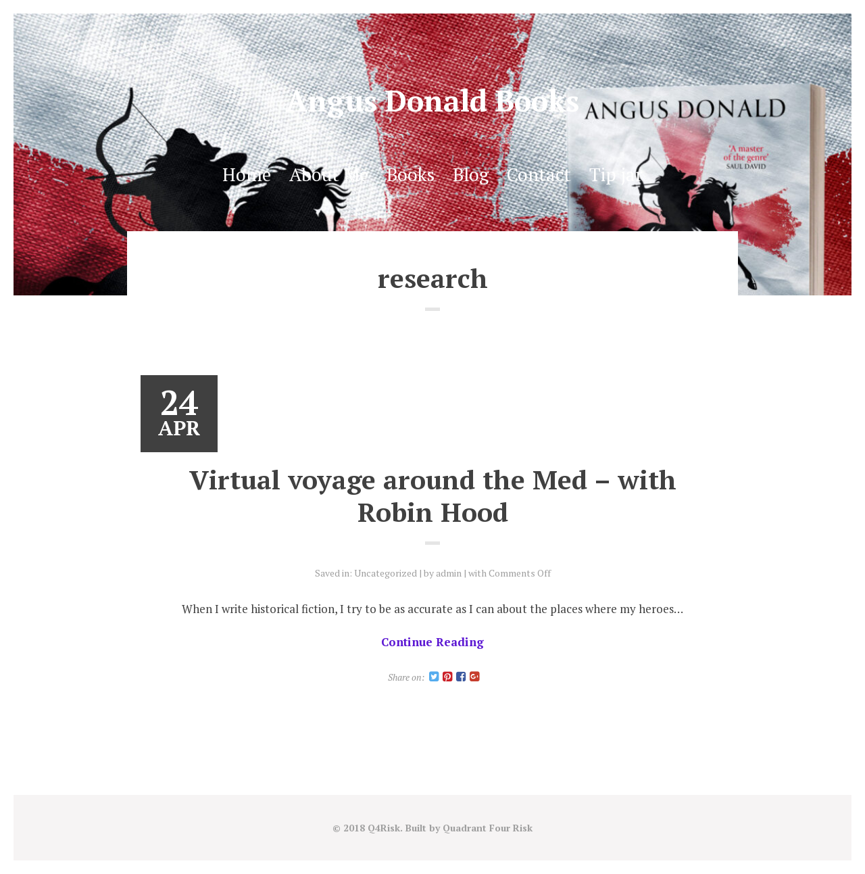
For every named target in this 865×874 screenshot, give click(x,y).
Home (246, 174)
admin (449, 572)
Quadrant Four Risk (488, 827)
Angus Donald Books (432, 100)
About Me (328, 174)
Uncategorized (385, 572)
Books (411, 174)
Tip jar (616, 174)
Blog (471, 174)
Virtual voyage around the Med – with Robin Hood (432, 495)
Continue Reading (432, 642)
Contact (539, 174)
